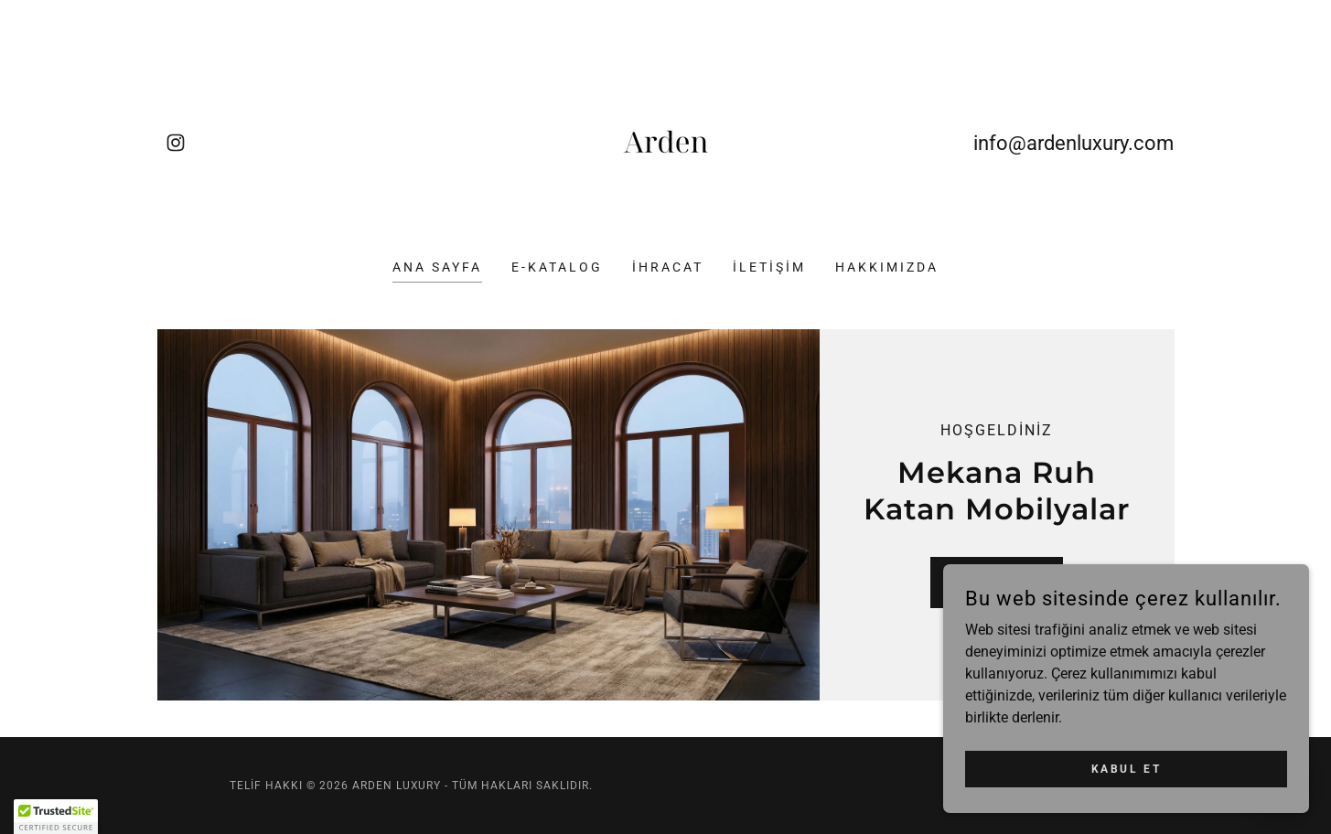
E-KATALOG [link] (557, 267)
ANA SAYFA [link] (437, 267)
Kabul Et (1126, 768)
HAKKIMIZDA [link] (887, 267)
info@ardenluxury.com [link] (1073, 143)
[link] (175, 142)
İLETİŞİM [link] (769, 267)
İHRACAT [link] (667, 267)
